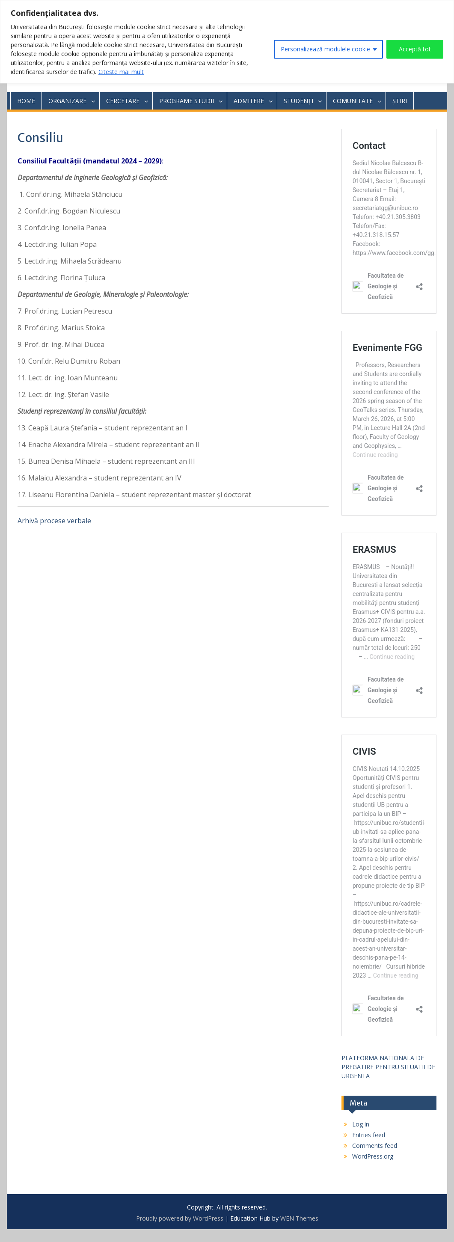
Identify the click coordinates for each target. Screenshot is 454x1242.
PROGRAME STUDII (186, 101)
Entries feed (368, 1135)
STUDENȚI (298, 101)
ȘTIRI (399, 101)
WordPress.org (372, 1156)
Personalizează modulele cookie (325, 49)
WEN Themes (299, 1218)
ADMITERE (249, 101)
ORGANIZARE (67, 101)
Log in (360, 1124)
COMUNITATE (353, 101)
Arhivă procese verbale (54, 520)
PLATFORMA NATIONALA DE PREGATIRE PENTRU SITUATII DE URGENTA (388, 1067)
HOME (26, 101)
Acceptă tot (415, 49)
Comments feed (374, 1145)
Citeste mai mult (121, 72)
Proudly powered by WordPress (179, 1218)
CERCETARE (122, 101)
